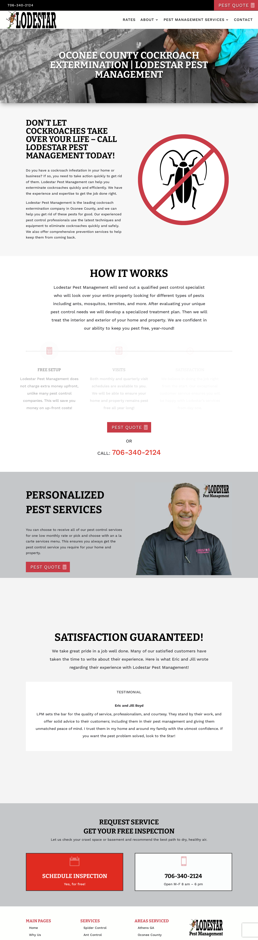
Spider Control (95, 928)
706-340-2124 (20, 5)
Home (33, 928)
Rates (129, 19)
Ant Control (93, 935)
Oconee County (150, 935)
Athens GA (146, 928)
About (147, 19)
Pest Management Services (194, 19)
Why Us (35, 935)
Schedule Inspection (74, 876)
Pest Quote (234, 5)
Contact (243, 19)
